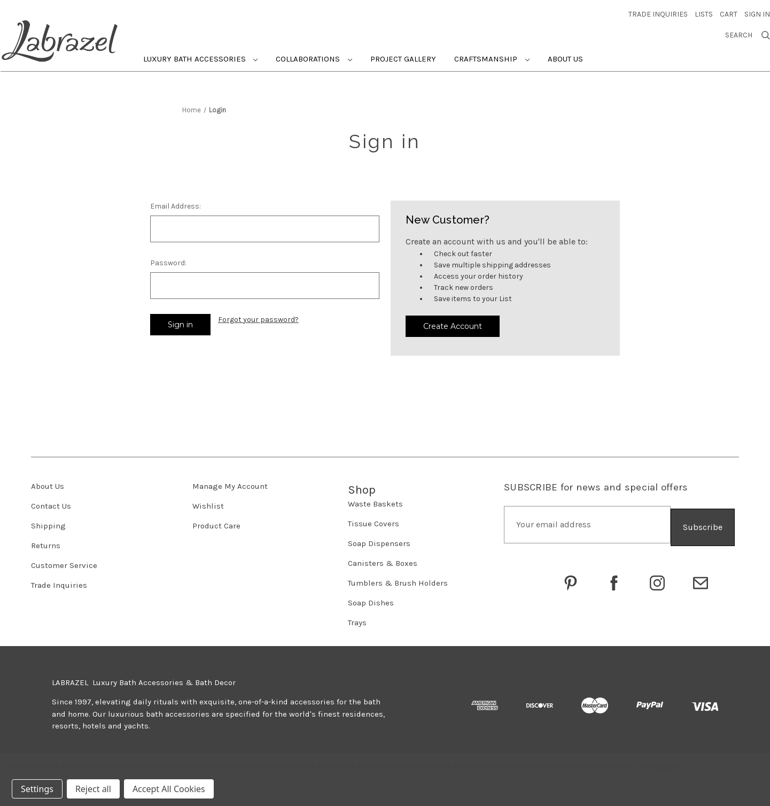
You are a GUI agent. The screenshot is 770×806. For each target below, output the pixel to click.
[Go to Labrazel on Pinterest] (570, 576)
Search (747, 32)
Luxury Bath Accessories (200, 55)
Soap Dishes (371, 599)
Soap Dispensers (379, 539)
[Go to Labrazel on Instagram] (657, 576)
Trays (357, 619)
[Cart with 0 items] (728, 11)
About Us (565, 55)
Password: (168, 259)
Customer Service (64, 561)
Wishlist (208, 502)
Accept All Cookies (169, 789)
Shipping (48, 522)
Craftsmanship (492, 55)
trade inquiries (658, 11)
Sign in (757, 11)
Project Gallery (403, 55)
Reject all (93, 789)
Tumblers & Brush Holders (398, 579)
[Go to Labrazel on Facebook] (613, 576)
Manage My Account (230, 482)
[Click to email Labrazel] (700, 576)
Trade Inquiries (59, 581)
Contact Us (51, 502)
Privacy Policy (658, 765)
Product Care (216, 522)
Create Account (452, 322)
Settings (37, 789)
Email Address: (175, 203)
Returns (45, 542)
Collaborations (314, 55)
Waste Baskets (375, 500)
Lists (704, 11)
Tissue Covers (373, 520)
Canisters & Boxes (382, 559)
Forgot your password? (258, 316)
